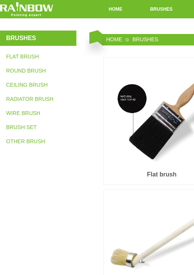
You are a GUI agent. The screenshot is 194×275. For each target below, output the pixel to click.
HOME (116, 9)
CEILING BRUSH (27, 85)
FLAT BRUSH (22, 56)
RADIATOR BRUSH (29, 99)
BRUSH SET (21, 127)
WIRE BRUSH (23, 113)
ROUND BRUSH (26, 71)
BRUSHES (161, 9)
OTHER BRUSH (25, 141)
